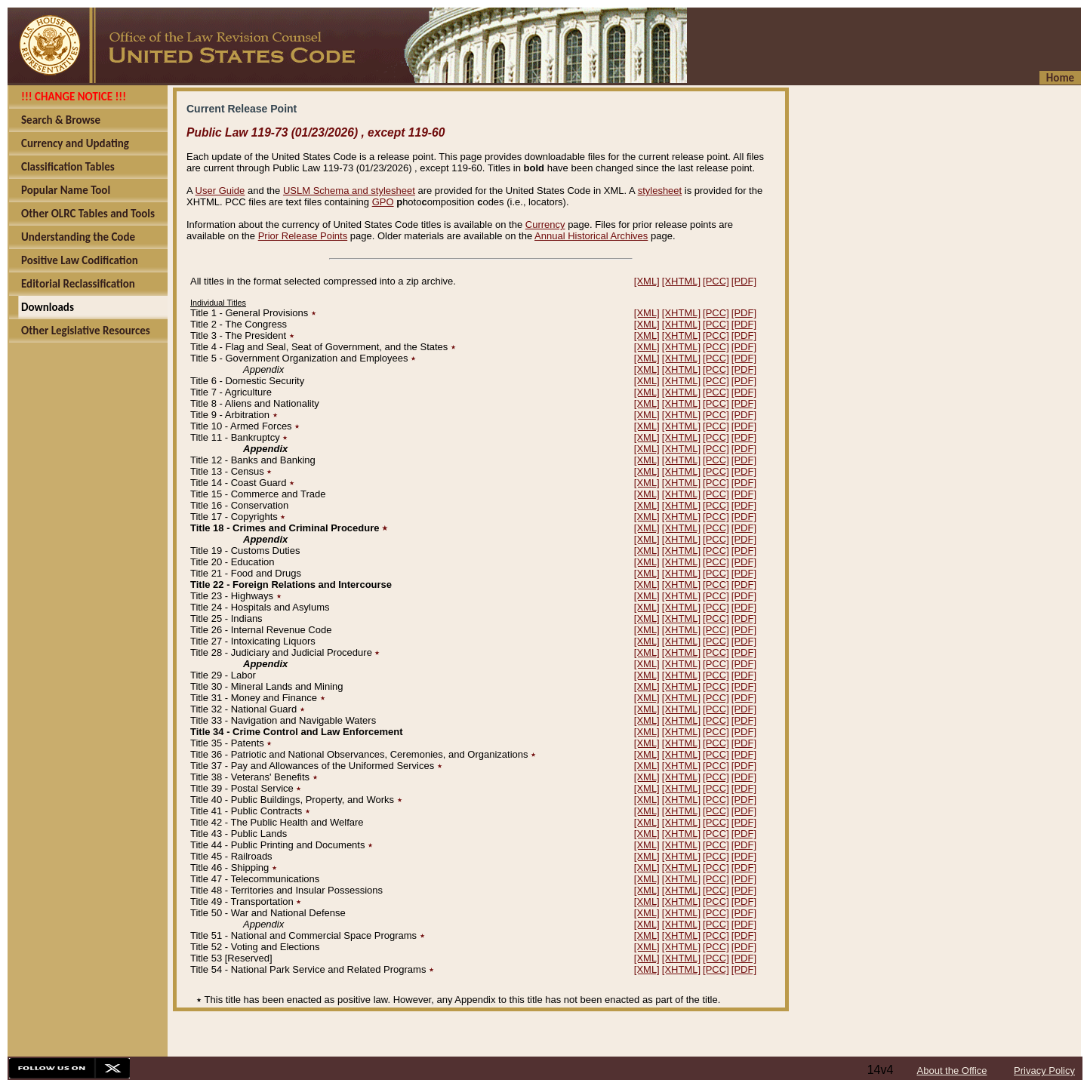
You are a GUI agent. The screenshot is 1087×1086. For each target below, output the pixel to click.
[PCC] (716, 281)
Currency (545, 224)
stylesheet (660, 190)
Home (1060, 78)
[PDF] (743, 281)
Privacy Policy (1044, 1070)
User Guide (220, 190)
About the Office (952, 1070)
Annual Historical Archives (591, 236)
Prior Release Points (303, 236)
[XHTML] (681, 281)
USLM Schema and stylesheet (349, 190)
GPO (383, 202)
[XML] (647, 281)
